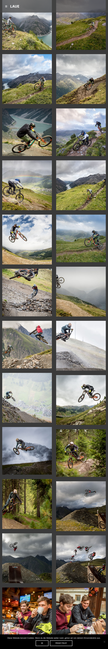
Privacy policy (61, 643)
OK (42, 643)
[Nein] (104, 641)
